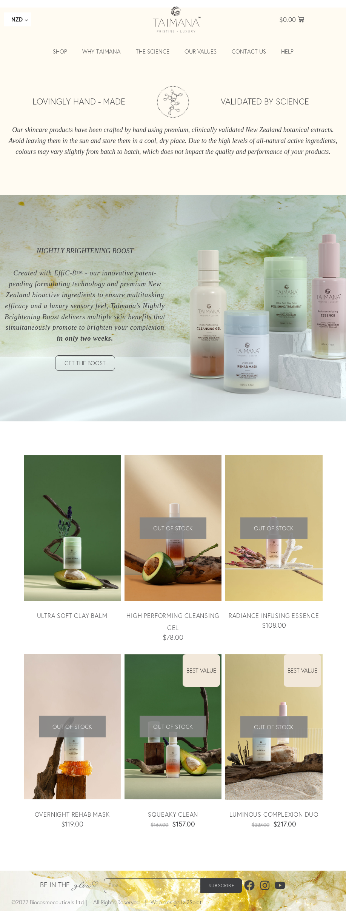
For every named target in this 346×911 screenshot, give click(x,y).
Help (287, 51)
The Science (152, 51)
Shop (60, 51)
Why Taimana (101, 51)
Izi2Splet (191, 902)
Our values (201, 51)
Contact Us (249, 51)
